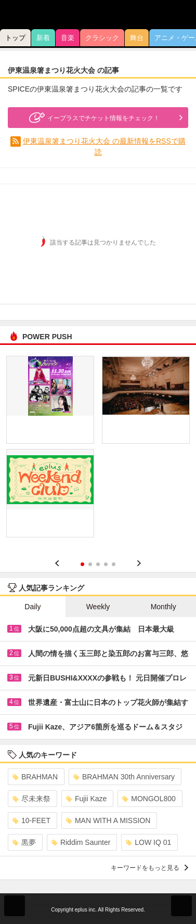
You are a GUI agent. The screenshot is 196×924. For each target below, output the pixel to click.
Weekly (98, 606)
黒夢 (24, 842)
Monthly (163, 606)
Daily (32, 606)
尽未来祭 (31, 798)
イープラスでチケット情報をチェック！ (93, 117)
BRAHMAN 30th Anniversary (124, 777)
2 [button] (90, 564)
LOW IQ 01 (148, 842)
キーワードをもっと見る (149, 867)
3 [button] (98, 564)
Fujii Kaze (86, 798)
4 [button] (106, 564)
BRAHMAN (35, 777)
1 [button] (82, 564)
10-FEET (31, 820)
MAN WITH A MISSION (108, 820)
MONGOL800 (149, 798)
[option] (98, 450)
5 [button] (113, 564)
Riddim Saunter (81, 842)
